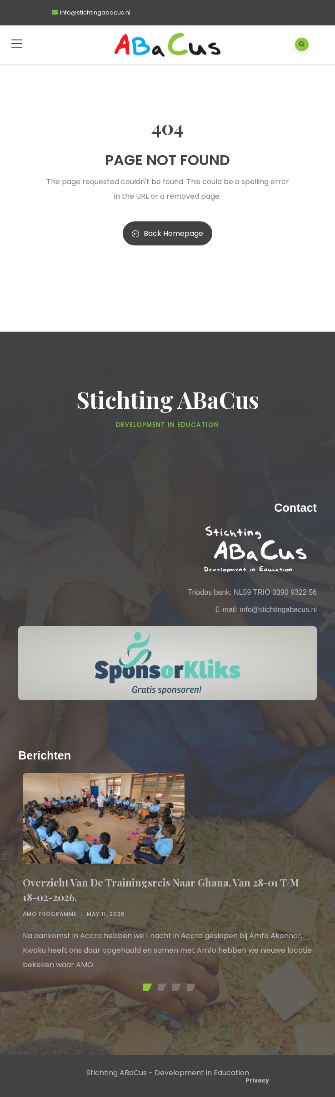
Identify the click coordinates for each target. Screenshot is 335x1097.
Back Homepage (167, 233)
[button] (146, 987)
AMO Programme (50, 914)
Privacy (257, 1080)
